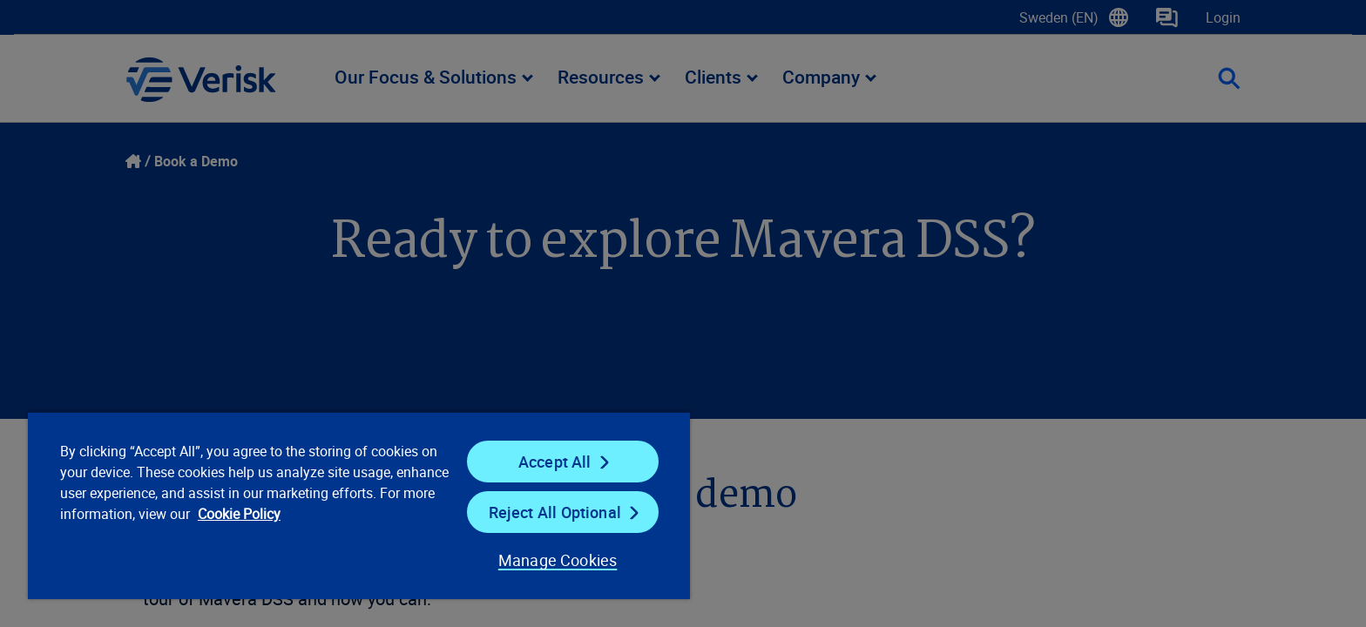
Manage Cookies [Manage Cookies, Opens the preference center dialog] (558, 559)
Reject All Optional (555, 512)
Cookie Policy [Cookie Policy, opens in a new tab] (239, 513)
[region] (359, 505)
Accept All (555, 461)
